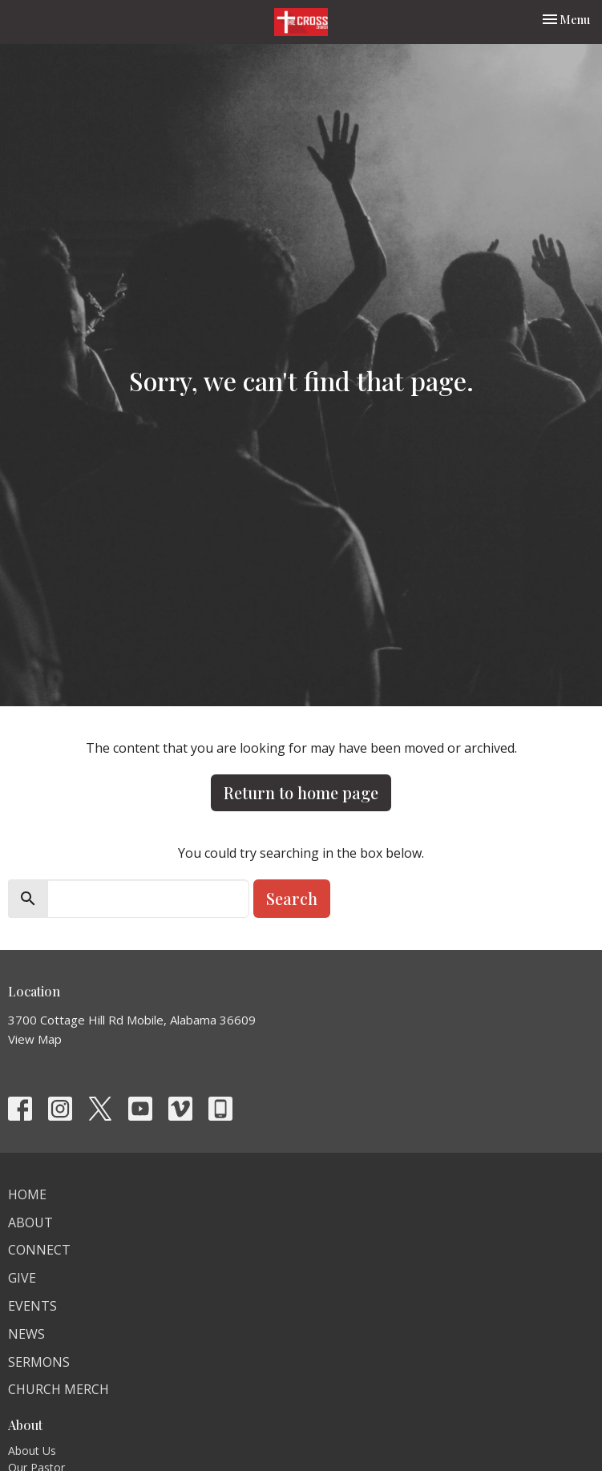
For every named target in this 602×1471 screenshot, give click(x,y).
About (30, 1222)
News (26, 1334)
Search (291, 898)
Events (32, 1306)
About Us (32, 1450)
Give (22, 1278)
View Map (35, 1039)
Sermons (39, 1362)
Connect (39, 1250)
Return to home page (301, 792)
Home (27, 1194)
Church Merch (58, 1389)
